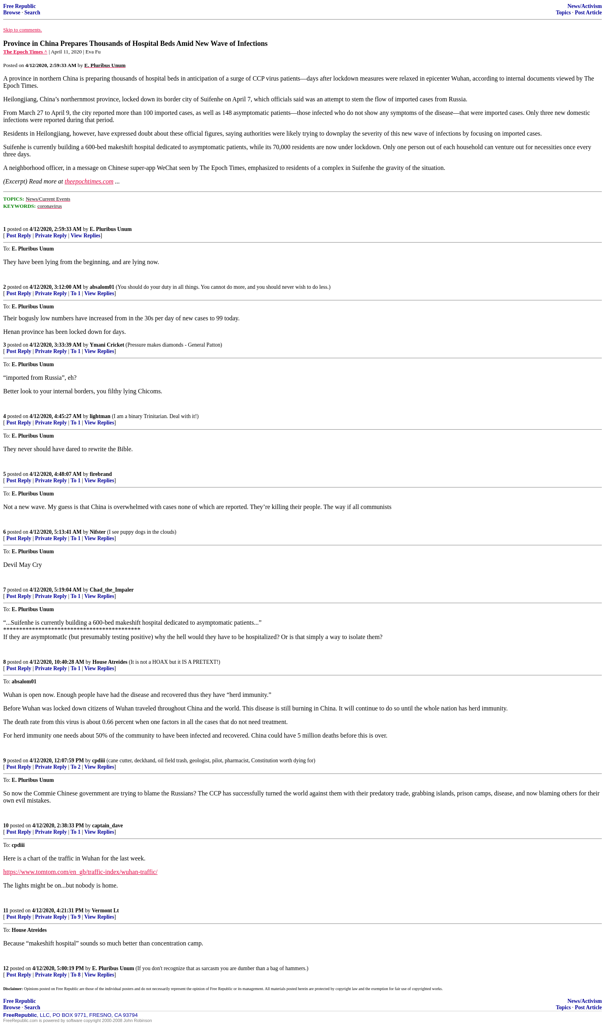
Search (32, 13)
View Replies (86, 236)
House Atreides (110, 662)
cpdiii (98, 761)
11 (5, 911)
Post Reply (18, 236)
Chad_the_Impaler (112, 590)
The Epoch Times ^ (25, 52)
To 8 (76, 975)
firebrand (101, 474)
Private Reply (51, 236)
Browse (11, 13)
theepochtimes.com (89, 181)
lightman (100, 416)
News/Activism (584, 6)
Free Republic (19, 6)
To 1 (76, 293)
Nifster (98, 532)
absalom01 (102, 287)
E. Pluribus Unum (111, 229)
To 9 (76, 917)
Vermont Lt (105, 911)
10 (6, 826)
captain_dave (107, 826)
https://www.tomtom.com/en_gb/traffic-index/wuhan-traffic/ (80, 871)
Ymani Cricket (107, 345)
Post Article (588, 13)
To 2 (76, 767)
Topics (563, 13)
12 (6, 968)
